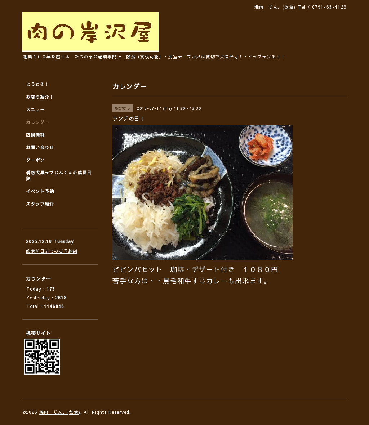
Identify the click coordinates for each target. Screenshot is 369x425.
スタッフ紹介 (40, 204)
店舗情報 (35, 135)
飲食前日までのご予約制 (51, 251)
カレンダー (37, 122)
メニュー (35, 109)
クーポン (35, 160)
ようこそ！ (37, 84)
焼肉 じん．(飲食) (59, 412)
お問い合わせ (40, 147)
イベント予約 (40, 191)
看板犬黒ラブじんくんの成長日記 (59, 176)
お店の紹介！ (40, 97)
